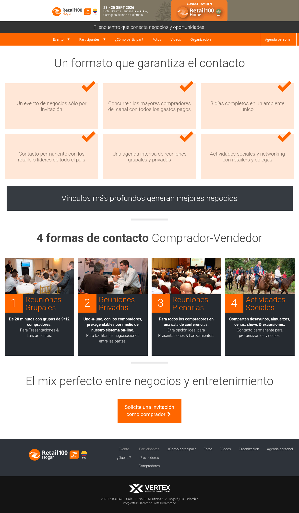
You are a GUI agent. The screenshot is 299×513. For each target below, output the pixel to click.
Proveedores (149, 458)
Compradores (149, 466)
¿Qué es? (124, 458)
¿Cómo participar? (129, 39)
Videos (176, 39)
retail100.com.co (165, 503)
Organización (201, 39)
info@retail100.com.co (137, 503)
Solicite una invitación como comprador (149, 410)
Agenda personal (278, 39)
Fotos (157, 39)
